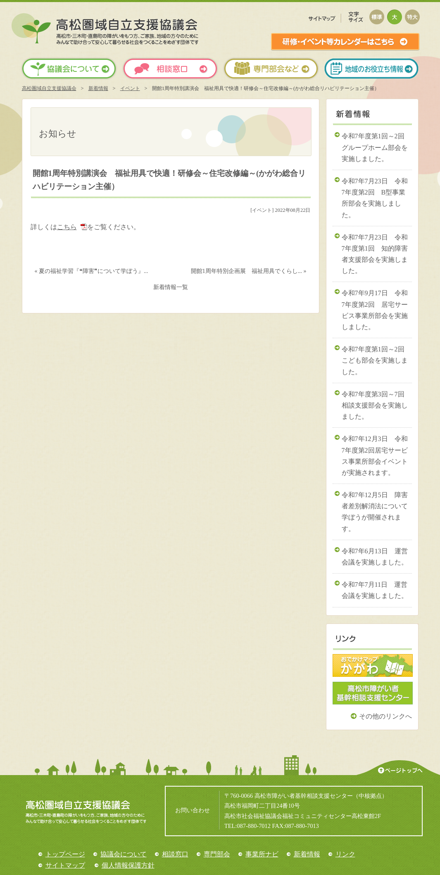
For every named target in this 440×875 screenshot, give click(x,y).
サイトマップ (65, 865)
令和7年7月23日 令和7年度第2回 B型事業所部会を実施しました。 (375, 198)
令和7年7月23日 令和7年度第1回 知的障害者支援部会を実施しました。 (375, 254)
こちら (67, 226)
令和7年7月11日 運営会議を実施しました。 (375, 590)
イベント (130, 88)
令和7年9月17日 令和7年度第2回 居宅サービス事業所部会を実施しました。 (375, 309)
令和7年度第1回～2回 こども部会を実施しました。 (376, 360)
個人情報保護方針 (128, 865)
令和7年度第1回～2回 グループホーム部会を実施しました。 (376, 147)
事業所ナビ (261, 854)
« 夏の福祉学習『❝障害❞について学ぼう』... (91, 271)
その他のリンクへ (385, 716)
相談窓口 (175, 854)
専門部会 (217, 854)
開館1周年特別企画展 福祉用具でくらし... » (249, 271)
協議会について (123, 854)
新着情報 (98, 88)
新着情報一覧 (170, 287)
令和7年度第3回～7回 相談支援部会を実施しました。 (376, 405)
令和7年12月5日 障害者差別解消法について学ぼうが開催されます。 (375, 511)
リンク (345, 854)
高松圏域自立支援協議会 (49, 88)
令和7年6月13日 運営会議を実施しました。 (375, 557)
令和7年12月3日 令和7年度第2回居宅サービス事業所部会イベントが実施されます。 (375, 455)
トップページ (65, 854)
